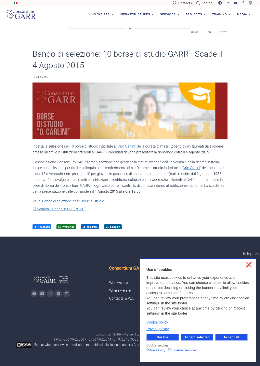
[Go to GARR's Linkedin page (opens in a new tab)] (66, 293)
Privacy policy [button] (157, 329)
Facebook (42, 227)
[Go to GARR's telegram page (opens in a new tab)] (58, 293)
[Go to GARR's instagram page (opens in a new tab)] (50, 293)
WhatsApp (66, 227)
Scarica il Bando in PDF (59, 209)
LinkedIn (113, 227)
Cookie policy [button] (157, 322)
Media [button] (244, 14)
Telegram (90, 226)
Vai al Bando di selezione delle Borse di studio (68, 201)
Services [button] (170, 14)
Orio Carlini (126, 146)
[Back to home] (21, 14)
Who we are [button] (101, 14)
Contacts (182, 3)
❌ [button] (249, 265)
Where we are (120, 290)
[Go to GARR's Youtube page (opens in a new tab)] (42, 293)
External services (184, 350)
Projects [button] (196, 14)
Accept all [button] (231, 337)
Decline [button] (163, 337)
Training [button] (221, 14)
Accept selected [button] (196, 337)
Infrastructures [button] (137, 14)
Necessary (157, 350)
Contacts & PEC (121, 298)
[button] (257, 254)
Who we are (118, 282)
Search (204, 3)
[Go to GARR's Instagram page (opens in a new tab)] (34, 293)
